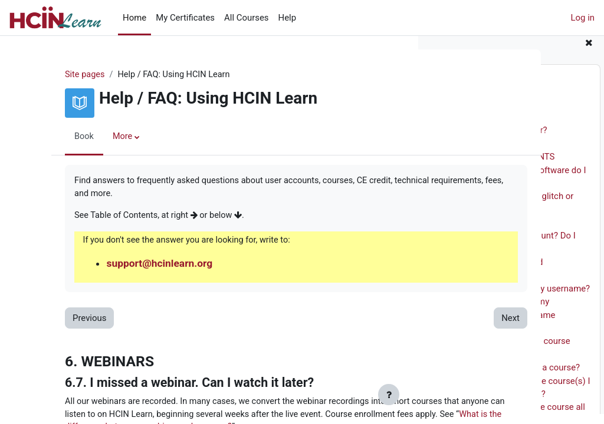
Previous (66, 320)
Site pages (62, 74)
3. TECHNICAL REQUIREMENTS (493, 166)
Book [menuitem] (61, 137)
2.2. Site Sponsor (488, 153)
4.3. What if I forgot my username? (522, 298)
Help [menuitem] (287, 17)
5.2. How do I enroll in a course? (517, 377)
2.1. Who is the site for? (501, 140)
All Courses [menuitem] (246, 17)
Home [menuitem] (134, 17)
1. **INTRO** (457, 114)
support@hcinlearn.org (138, 265)
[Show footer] (388, 394)
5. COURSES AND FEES (477, 338)
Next (378, 320)
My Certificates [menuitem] (185, 17)
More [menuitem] (100, 137)
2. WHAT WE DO (463, 127)
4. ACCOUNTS (459, 232)
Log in (583, 17)
